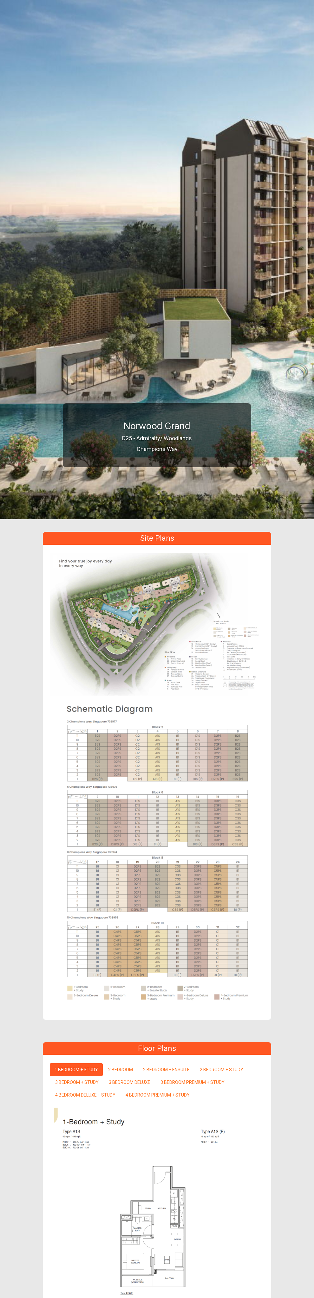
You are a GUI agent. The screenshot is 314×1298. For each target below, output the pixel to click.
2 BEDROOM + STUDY (221, 1069)
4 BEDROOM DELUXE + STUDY (85, 1095)
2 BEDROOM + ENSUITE (166, 1069)
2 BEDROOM (120, 1069)
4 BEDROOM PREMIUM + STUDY (158, 1095)
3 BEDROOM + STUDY (77, 1082)
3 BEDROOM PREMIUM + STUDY (192, 1082)
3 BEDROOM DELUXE (129, 1082)
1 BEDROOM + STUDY (76, 1069)
